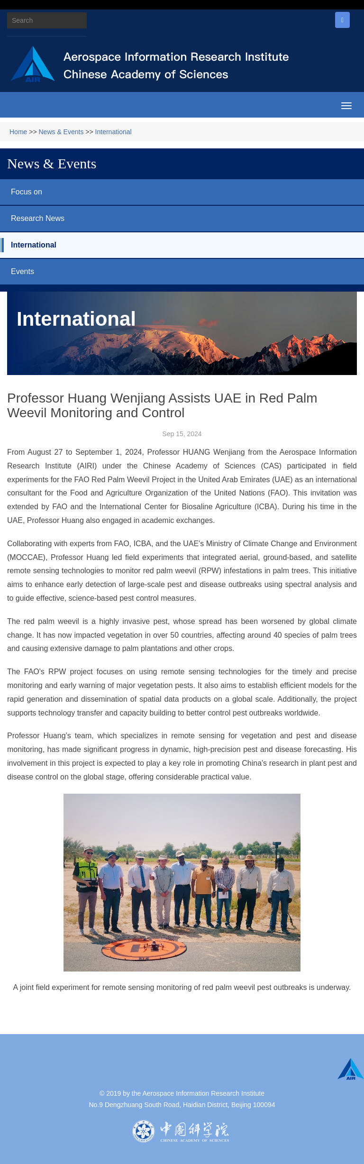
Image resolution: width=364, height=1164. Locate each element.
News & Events (61, 132)
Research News (32, 218)
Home (18, 132)
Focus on (21, 192)
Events (17, 272)
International (113, 132)
